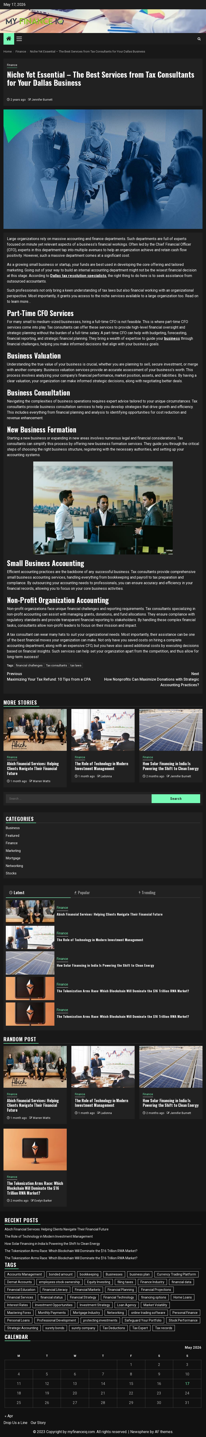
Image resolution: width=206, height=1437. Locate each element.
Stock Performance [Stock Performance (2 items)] (183, 1320)
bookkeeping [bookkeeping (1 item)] (89, 1274)
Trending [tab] (147, 892)
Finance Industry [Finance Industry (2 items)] (152, 1282)
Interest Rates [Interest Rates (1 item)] (17, 1305)
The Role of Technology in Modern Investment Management (101, 766)
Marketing (13, 851)
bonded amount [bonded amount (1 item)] (61, 1274)
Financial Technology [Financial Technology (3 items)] (118, 1297)
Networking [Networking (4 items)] (115, 1313)
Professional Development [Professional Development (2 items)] (56, 1320)
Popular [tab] (82, 892)
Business (13, 828)
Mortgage (13, 858)
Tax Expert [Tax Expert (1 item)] (140, 1328)
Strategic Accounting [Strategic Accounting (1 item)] (22, 1328)
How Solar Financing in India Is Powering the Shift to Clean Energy (171, 766)
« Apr (9, 1416)
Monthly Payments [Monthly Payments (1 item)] (52, 1313)
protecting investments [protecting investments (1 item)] (100, 1320)
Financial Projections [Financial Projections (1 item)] (156, 1290)
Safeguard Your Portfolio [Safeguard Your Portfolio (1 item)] (143, 1320)
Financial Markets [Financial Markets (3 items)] (87, 1290)
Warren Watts (41, 781)
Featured (12, 836)
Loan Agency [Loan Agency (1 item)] (126, 1305)
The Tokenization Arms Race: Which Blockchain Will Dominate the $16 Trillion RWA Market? (123, 990)
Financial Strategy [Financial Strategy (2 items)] (83, 1297)
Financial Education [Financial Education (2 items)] (21, 1290)
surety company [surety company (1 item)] (83, 1328)
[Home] (8, 39)
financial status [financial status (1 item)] (51, 1297)
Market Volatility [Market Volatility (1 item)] (155, 1305)
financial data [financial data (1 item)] (181, 1282)
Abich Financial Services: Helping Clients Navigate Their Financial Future (33, 768)
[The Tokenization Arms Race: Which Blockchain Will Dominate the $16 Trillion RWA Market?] (30, 988)
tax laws (75, 665)
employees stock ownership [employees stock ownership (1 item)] (59, 1282)
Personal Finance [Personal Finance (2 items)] (185, 1313)
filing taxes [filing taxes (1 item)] (125, 1282)
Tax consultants (56, 665)
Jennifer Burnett (42, 99)
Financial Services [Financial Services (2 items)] (20, 1297)
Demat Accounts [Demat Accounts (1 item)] (19, 1282)
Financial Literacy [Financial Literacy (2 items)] (55, 1290)
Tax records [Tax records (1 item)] (163, 1328)
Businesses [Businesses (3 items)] (114, 1274)
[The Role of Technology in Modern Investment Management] (103, 730)
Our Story (38, 1423)
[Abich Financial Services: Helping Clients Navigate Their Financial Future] (35, 730)
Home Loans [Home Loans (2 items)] (182, 1297)
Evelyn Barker (43, 1200)
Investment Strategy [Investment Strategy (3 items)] (95, 1305)
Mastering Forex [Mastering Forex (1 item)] (19, 1313)
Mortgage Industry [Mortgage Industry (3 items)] (86, 1313)
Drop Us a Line (15, 1423)
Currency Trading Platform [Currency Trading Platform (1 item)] (176, 1274)
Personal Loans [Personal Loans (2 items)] (18, 1320)
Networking (14, 866)
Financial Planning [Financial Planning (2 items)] (121, 1290)
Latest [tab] (16, 892)
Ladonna (106, 776)
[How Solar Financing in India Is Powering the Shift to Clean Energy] (171, 730)
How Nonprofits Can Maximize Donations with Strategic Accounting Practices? (151, 679)
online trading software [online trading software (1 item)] (148, 1313)
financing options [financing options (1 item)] (153, 1297)
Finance (12, 65)
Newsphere (139, 1432)
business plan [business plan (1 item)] (140, 1274)
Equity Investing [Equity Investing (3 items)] (98, 1282)
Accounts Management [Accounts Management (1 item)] (24, 1274)
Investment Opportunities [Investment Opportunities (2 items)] (54, 1305)
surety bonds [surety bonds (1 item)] (54, 1328)
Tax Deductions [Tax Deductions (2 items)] (114, 1328)
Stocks (11, 873)
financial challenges (29, 665)
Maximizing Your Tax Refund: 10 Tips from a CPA (55, 676)
